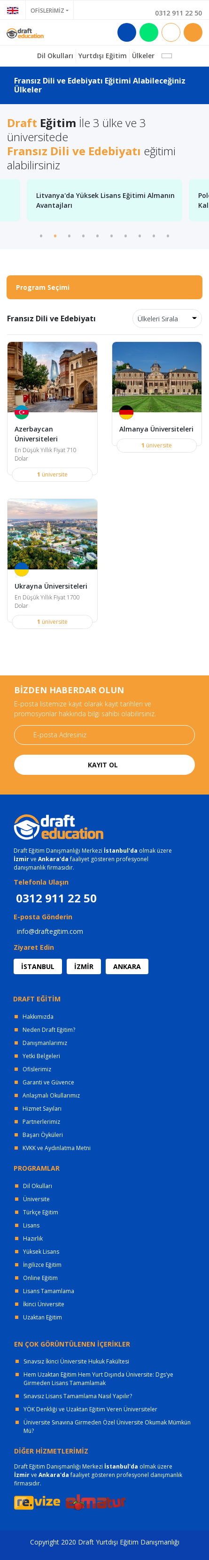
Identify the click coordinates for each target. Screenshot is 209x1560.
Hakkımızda (38, 1017)
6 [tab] (111, 235)
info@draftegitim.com (50, 931)
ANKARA (127, 966)
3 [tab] (69, 235)
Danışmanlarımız (45, 1043)
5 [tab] (97, 235)
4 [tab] (83, 235)
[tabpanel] (104, 200)
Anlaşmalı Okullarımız (51, 1095)
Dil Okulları (37, 1186)
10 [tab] (168, 235)
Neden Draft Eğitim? (49, 1030)
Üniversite (36, 1199)
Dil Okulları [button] (55, 55)
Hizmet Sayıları (42, 1109)
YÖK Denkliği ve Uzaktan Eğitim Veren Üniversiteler (90, 1409)
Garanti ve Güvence (48, 1082)
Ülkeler (143, 55)
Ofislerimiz (37, 1069)
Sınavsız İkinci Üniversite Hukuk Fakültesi (76, 1361)
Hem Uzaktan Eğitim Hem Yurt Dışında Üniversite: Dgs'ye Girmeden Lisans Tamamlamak (98, 1379)
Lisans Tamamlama (48, 1291)
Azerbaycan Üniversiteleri (36, 433)
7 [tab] (126, 235)
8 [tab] (140, 235)
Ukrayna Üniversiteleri (51, 586)
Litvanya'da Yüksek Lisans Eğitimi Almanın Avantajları (105, 200)
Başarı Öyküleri (43, 1135)
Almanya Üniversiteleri (156, 428)
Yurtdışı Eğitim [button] (102, 55)
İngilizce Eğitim (42, 1265)
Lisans (31, 1225)
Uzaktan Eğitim (42, 1317)
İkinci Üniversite (43, 1304)
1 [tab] (41, 235)
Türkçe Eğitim (40, 1212)
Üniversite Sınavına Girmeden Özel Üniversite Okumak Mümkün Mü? (107, 1426)
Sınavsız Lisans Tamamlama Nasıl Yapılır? (77, 1396)
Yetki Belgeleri (41, 1056)
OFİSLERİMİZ (47, 11)
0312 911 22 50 (178, 12)
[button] (167, 55)
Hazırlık (33, 1238)
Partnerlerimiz (41, 1122)
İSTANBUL (37, 966)
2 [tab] (55, 235)
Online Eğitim (40, 1278)
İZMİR (83, 966)
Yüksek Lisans (41, 1252)
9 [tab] (154, 235)
